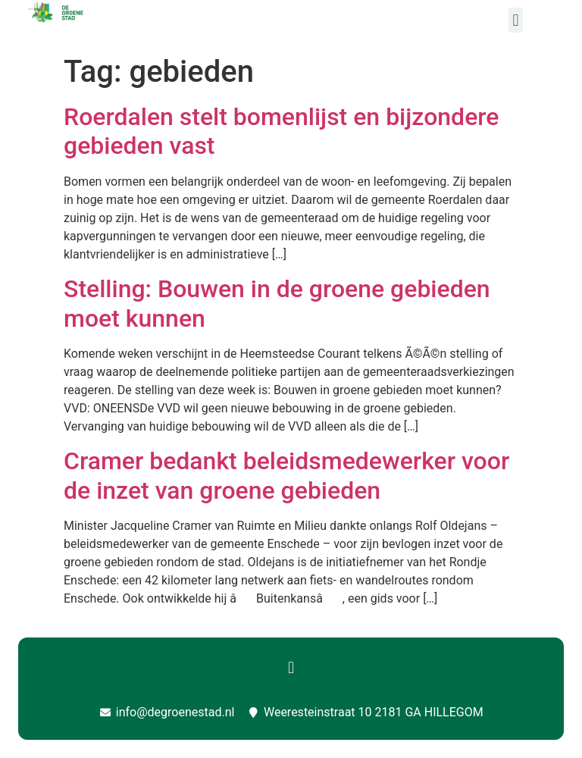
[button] (515, 20)
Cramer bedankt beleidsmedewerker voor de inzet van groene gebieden (286, 475)
